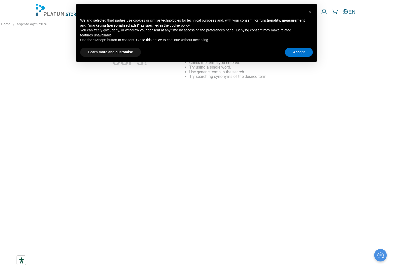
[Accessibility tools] (21, 260)
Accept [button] (299, 52)
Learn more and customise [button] (110, 52)
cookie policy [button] (179, 25)
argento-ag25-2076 (32, 24)
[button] (310, 12)
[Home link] (5, 24)
